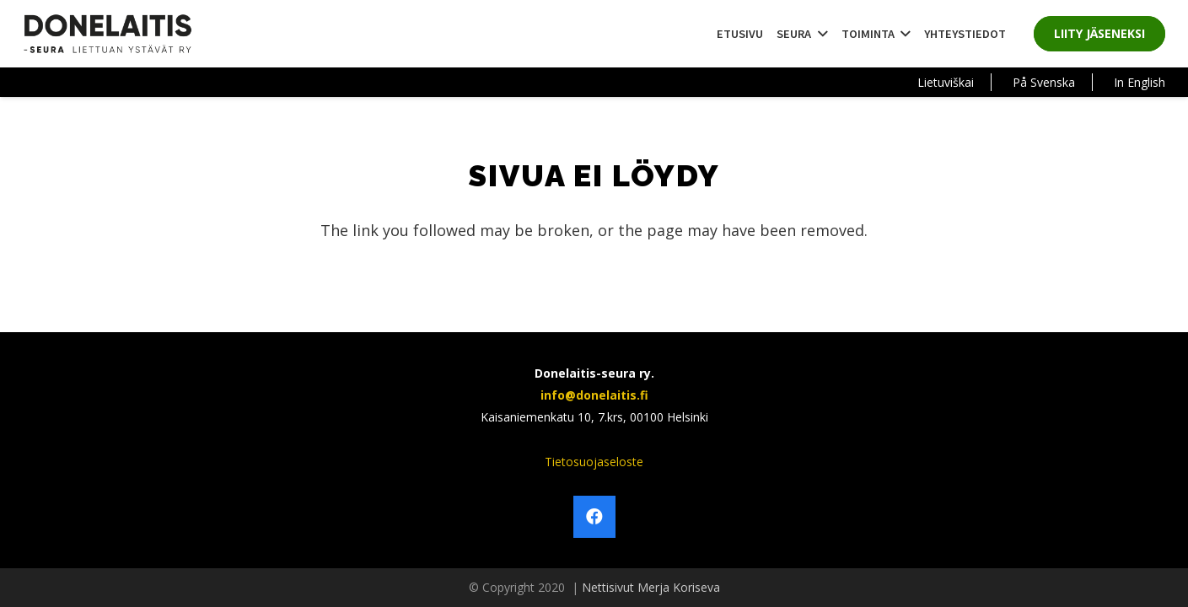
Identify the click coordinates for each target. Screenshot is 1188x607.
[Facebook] (594, 517)
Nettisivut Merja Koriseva (651, 587)
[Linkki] (107, 34)
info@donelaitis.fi (594, 395)
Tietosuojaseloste (594, 462)
